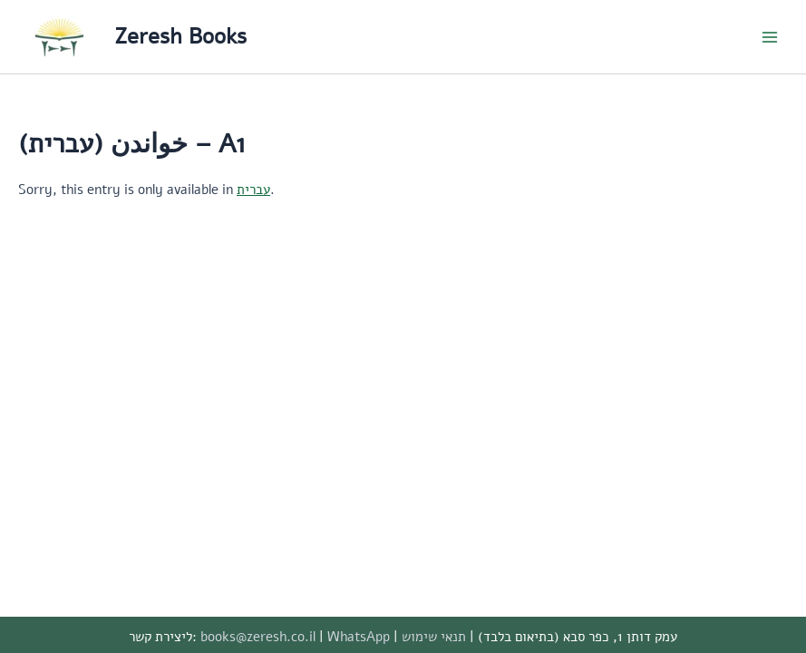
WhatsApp (358, 637)
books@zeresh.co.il (258, 637)
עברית (253, 189)
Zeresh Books (180, 36)
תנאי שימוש (434, 637)
